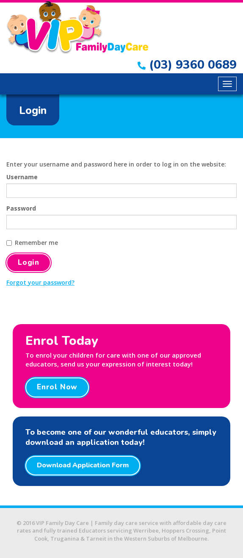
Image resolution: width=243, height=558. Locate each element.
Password (21, 208)
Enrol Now (57, 387)
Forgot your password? (40, 282)
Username (22, 177)
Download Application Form (83, 465)
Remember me (32, 243)
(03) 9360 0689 (187, 65)
